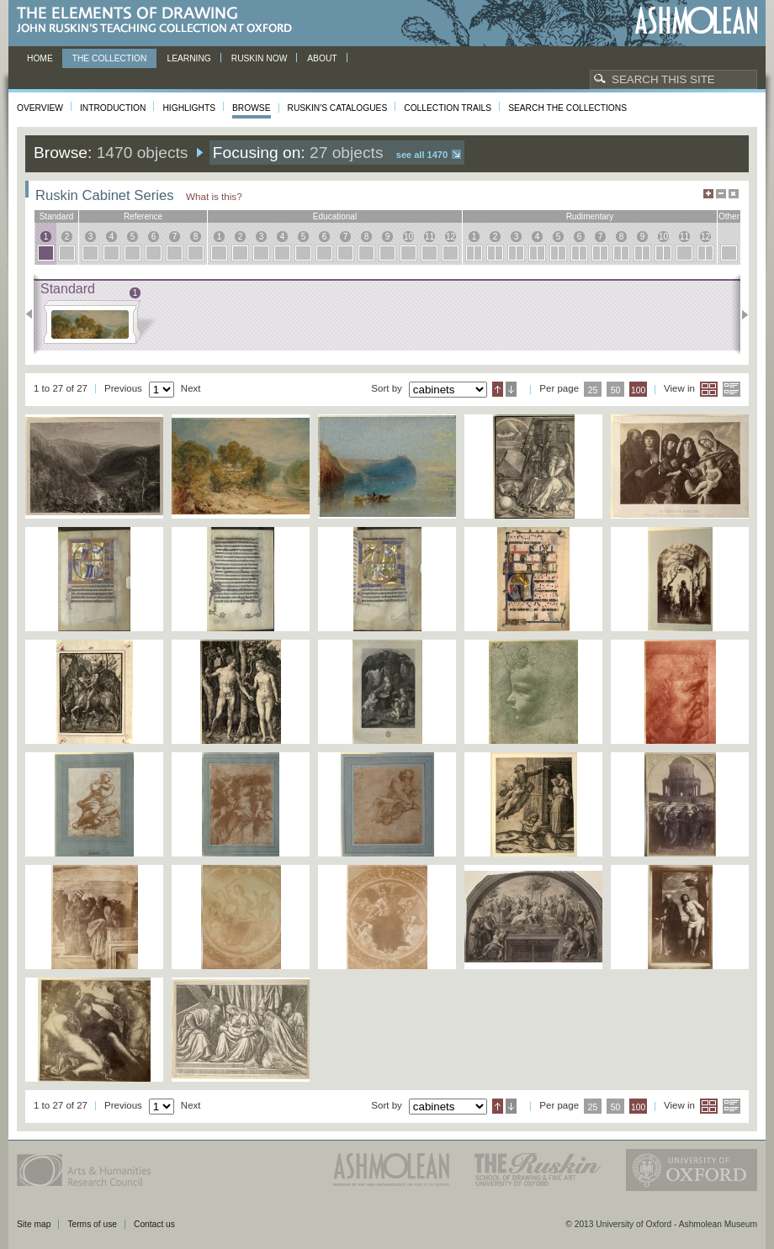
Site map (33, 1224)
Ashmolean (696, 20)
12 (450, 236)
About (322, 58)
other (729, 216)
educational (335, 216)
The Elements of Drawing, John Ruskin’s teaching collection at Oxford (159, 20)
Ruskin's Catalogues (338, 108)
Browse (251, 108)
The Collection (109, 58)
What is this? (214, 196)
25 (593, 390)
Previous (34, 314)
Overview (40, 108)
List (731, 389)
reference (143, 216)
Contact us (154, 1224)
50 (616, 390)
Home (40, 58)
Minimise (721, 193)
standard (57, 216)
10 (408, 236)
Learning (188, 58)
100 (638, 390)
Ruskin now (259, 58)
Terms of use (92, 1224)
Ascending (497, 389)
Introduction (113, 108)
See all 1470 (422, 155)
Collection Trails (447, 108)
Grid (709, 389)
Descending (511, 389)
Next (740, 314)
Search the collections (567, 108)
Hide (734, 193)
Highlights (188, 108)
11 (429, 236)
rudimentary (590, 216)
